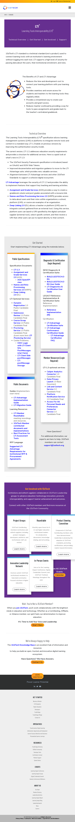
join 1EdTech (22, 608)
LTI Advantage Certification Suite (55, 324)
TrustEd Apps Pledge (37, 715)
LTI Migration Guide (22, 405)
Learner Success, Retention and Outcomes (37, 733)
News (37, 806)
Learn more (19, 549)
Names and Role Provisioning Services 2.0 (28, 196)
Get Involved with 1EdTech (37, 488)
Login (54, 1)
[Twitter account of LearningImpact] (37, 686)
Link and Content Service (54, 387)
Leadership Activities (37, 795)
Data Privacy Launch (53, 380)
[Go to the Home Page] (10, 8)
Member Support (37, 757)
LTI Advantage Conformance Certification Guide (55, 330)
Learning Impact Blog (37, 800)
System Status (37, 760)
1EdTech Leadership (58, 493)
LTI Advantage (12, 182)
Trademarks (27, 818)
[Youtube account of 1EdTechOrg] (40, 686)
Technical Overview (17, 39)
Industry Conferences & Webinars (37, 779)
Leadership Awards (37, 803)
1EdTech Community (39, 508)
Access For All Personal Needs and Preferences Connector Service (56, 406)
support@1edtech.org (54, 445)
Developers (37, 709)
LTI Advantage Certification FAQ (57, 338)
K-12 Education (37, 704)
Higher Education (37, 707)
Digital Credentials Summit (37, 776)
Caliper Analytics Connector (54, 372)
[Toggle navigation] (69, 7)
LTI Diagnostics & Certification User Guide (55, 289)
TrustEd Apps (37, 712)
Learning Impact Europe (37, 773)
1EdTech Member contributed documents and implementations (21, 427)
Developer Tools (37, 752)
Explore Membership (64, 1)
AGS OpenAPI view (23, 281)
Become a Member (37, 701)
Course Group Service (20, 321)
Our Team (37, 789)
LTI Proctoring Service (23, 336)
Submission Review (19, 314)
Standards (11, 15)
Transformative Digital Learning (37, 728)
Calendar (59, 575)
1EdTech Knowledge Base (23, 645)
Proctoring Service (18, 329)
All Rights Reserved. (45, 817)
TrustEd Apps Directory (37, 747)
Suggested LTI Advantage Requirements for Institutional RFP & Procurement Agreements (18, 452)
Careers (37, 808)
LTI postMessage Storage (23, 363)
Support (63, 39)
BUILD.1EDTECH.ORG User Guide (55, 283)
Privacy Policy (19, 818)
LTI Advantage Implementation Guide (21, 400)
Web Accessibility (36, 818)
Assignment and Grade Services (24, 190)
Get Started (35, 39)
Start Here (37, 625)
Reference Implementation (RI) (54, 312)
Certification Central (37, 755)
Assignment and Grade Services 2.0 (21, 275)
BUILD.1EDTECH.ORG (55, 277)
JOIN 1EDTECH (37, 676)
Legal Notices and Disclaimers (51, 818)
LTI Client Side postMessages (24, 356)
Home (5, 15)
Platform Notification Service (56, 395)
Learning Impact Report (37, 798)
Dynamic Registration (19, 304)
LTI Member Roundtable (19, 414)
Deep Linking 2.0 (17, 205)
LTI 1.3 (17, 269)
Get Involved (50, 39)
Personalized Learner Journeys (37, 736)
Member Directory (37, 792)
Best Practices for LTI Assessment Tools (22, 436)
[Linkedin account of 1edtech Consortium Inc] (35, 686)
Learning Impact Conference (37, 771)
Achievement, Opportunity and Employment (37, 731)
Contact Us (37, 662)
